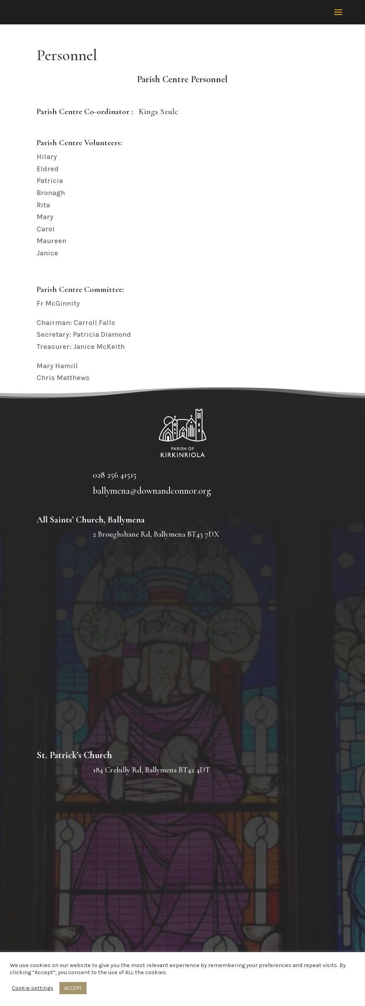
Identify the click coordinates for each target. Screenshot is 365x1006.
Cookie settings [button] (32, 988)
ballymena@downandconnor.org (152, 491)
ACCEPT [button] (73, 988)
